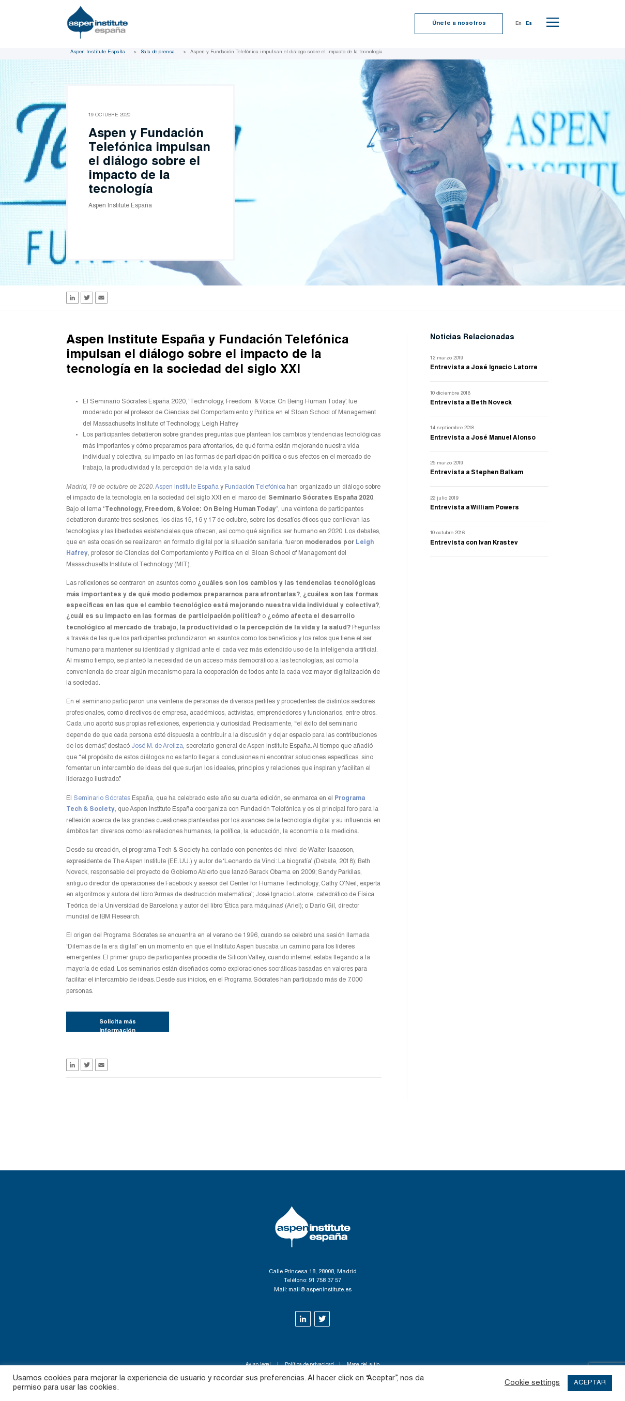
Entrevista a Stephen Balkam (476, 473)
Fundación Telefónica (255, 487)
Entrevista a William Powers (474, 508)
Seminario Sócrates (101, 798)
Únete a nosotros (459, 23)
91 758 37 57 (325, 1281)
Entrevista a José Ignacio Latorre (484, 368)
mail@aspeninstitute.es (320, 1290)
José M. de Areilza (157, 746)
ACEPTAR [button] (590, 1383)
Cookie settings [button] (532, 1383)
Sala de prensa (158, 52)
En (518, 23)
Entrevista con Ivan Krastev (474, 543)
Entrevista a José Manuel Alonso (483, 438)
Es (529, 23)
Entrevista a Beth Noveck (471, 403)
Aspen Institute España (97, 52)
